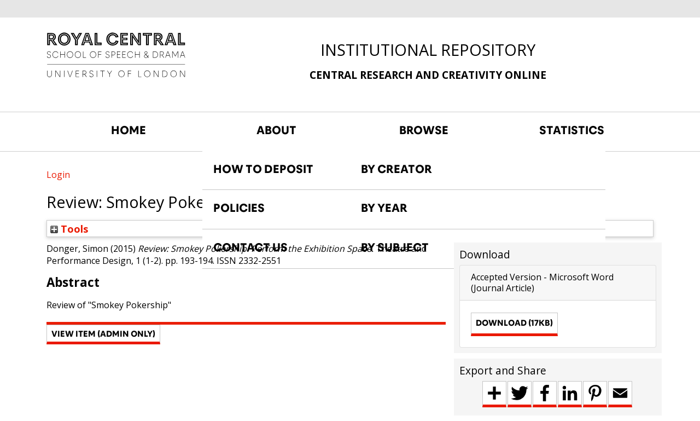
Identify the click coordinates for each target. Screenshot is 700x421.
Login (58, 175)
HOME (128, 130)
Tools (69, 228)
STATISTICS (571, 130)
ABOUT (276, 130)
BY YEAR (384, 208)
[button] (103, 334)
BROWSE (423, 130)
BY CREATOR (396, 169)
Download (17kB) (514, 322)
